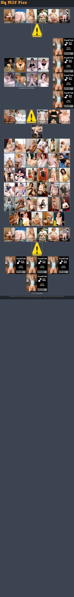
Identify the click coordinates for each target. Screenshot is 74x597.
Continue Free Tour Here (26, 88)
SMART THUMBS (39, 293)
